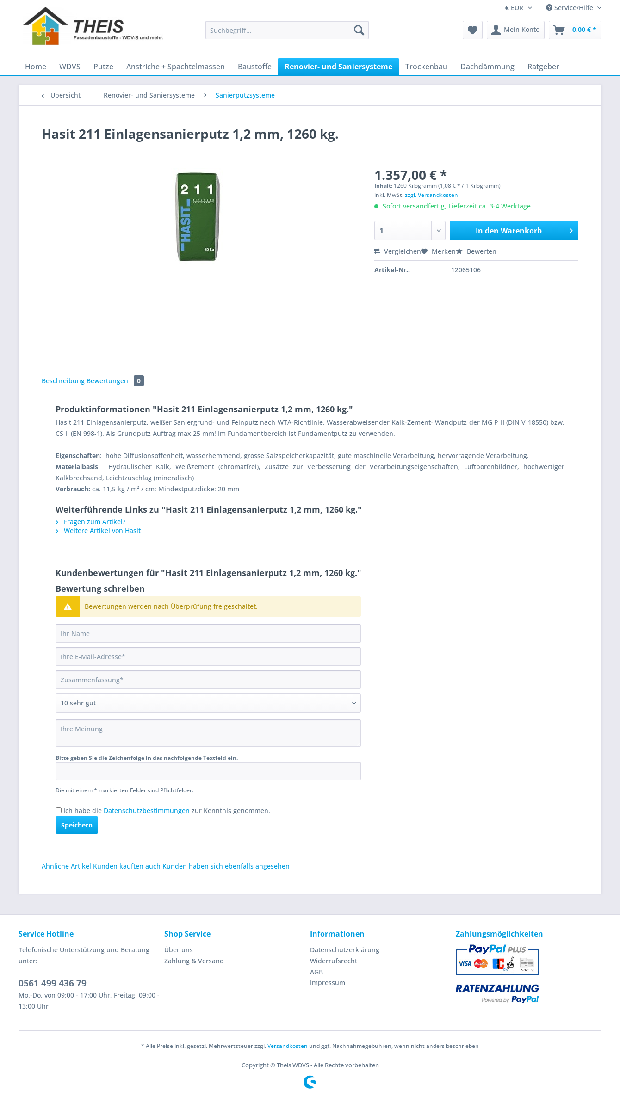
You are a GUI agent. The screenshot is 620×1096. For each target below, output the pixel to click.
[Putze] (103, 66)
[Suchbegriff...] (287, 30)
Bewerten (476, 251)
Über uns (178, 949)
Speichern (77, 824)
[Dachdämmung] (487, 66)
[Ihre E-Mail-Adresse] (208, 656)
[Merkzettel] (473, 30)
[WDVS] (70, 66)
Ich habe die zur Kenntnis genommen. (166, 810)
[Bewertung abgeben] (208, 703)
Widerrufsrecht (333, 960)
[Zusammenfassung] (208, 679)
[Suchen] (359, 30)
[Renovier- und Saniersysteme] (338, 66)
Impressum (327, 982)
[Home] (36, 66)
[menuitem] (287, 34)
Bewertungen (115, 380)
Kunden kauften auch (127, 866)
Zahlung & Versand (194, 960)
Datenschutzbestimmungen (147, 810)
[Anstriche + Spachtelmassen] (175, 66)
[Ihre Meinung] (208, 733)
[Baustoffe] (254, 66)
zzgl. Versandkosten (431, 195)
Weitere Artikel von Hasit (98, 530)
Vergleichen (397, 251)
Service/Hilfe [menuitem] (570, 7)
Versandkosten (287, 1046)
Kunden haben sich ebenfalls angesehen (226, 866)
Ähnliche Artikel (66, 866)
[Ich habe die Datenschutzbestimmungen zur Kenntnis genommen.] (59, 810)
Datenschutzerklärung (344, 949)
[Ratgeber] (543, 66)
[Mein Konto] (516, 30)
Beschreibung (63, 380)
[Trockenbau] (426, 66)
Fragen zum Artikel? (90, 521)
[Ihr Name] (208, 633)
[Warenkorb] (575, 30)
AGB (316, 971)
